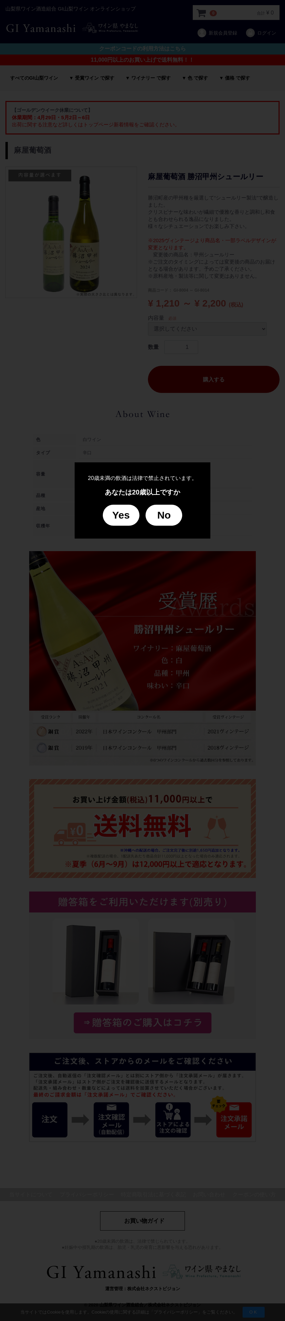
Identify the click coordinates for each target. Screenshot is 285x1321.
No (164, 515)
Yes (121, 515)
